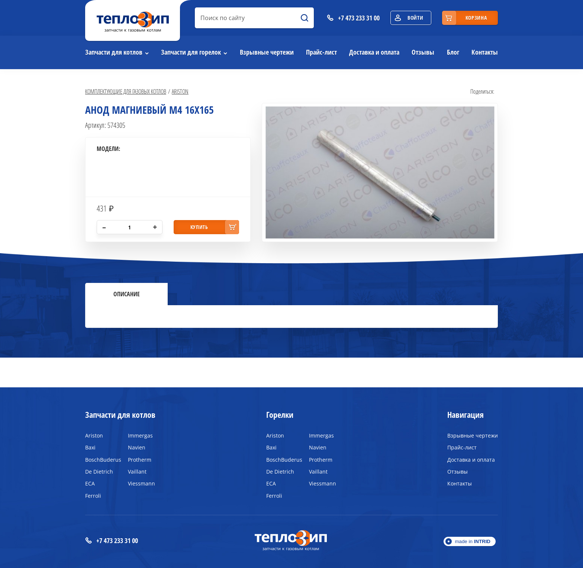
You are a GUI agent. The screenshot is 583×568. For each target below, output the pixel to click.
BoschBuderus (101, 459)
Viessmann (141, 483)
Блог (453, 52)
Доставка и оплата (374, 52)
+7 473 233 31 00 (111, 540)
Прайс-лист (321, 52)
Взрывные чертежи (267, 52)
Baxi (90, 447)
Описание (126, 294)
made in (472, 541)
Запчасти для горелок (191, 52)
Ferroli (93, 495)
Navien (136, 447)
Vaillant (137, 471)
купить (199, 226)
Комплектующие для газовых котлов (125, 91)
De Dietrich (99, 471)
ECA (90, 483)
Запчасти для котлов (113, 52)
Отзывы (423, 52)
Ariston (180, 91)
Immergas (140, 435)
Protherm (139, 459)
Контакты (484, 52)
